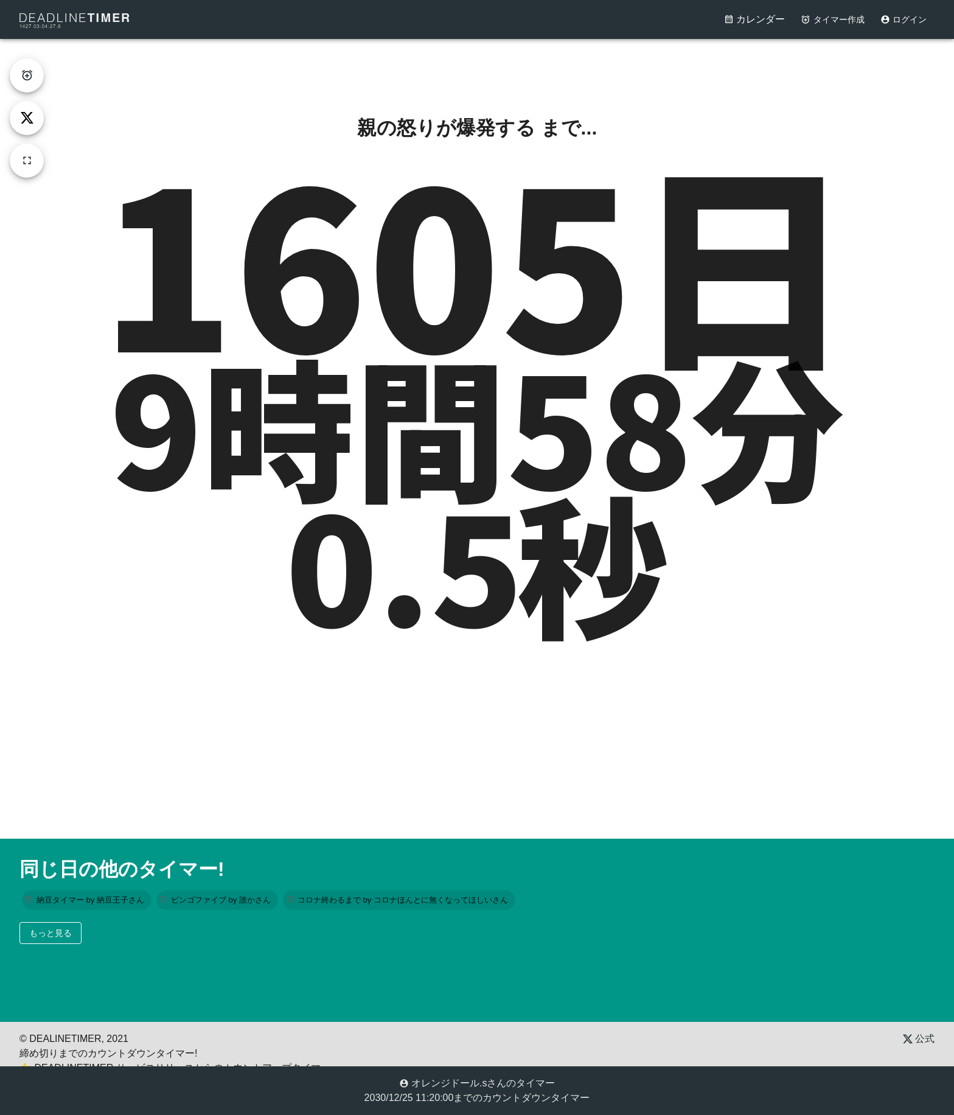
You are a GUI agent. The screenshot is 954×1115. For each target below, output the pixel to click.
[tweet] (27, 118)
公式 (919, 1038)
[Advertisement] (477, 66)
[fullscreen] (27, 161)
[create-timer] (27, 75)
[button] (86, 900)
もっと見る (50, 933)
